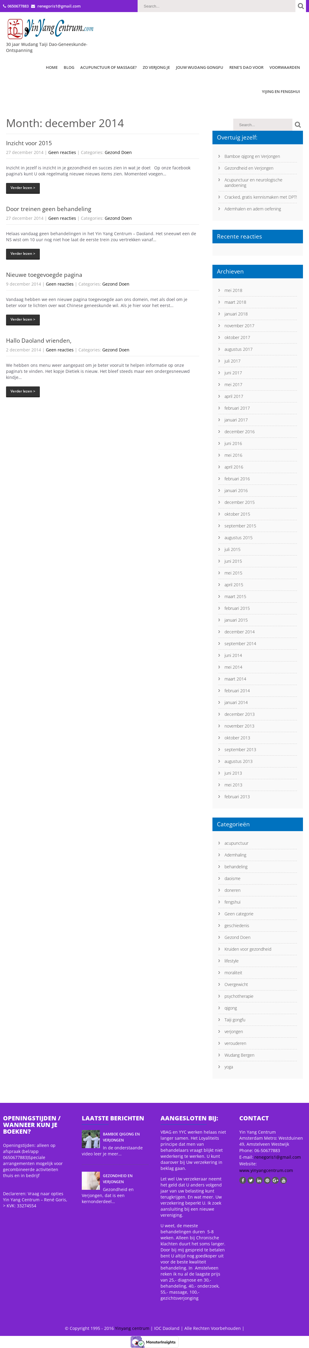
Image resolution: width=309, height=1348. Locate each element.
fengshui (233, 902)
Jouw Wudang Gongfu (199, 67)
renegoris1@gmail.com (277, 1157)
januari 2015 (236, 620)
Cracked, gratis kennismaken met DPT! (261, 197)
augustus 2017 (239, 349)
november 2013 (239, 726)
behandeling (236, 866)
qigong (231, 1008)
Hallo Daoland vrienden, (39, 340)
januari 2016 (236, 490)
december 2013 (240, 714)
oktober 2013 (237, 738)
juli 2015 (233, 549)
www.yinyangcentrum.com (266, 1170)
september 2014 (240, 643)
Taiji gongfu (235, 1020)
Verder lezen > (23, 187)
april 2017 (234, 396)
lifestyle (232, 961)
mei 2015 (233, 573)
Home (52, 67)
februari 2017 (237, 408)
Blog (69, 67)
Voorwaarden (284, 67)
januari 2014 (236, 702)
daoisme (233, 878)
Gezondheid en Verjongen (249, 168)
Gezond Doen (118, 152)
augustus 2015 (239, 537)
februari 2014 (237, 690)
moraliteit (233, 972)
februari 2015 (237, 608)
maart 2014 (235, 679)
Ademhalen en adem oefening (253, 209)
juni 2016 (233, 443)
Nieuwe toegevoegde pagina (44, 275)
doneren (233, 890)
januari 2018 (236, 314)
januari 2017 (236, 420)
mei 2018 (233, 290)
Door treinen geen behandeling (48, 209)
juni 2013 (233, 773)
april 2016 (234, 467)
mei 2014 (233, 667)
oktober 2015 (237, 514)
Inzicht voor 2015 (29, 143)
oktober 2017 (237, 337)
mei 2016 (233, 455)
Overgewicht (236, 984)
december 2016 (240, 431)
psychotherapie (239, 996)
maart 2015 (235, 596)
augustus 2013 (239, 761)
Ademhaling (235, 855)
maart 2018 (235, 302)
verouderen (235, 1043)
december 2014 (240, 632)
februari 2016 (237, 479)
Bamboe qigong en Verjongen (252, 156)
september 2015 (240, 526)
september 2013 (240, 749)
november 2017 (239, 325)
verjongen (234, 1031)
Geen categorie (239, 914)
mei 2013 (233, 785)
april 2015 (234, 585)
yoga (229, 1067)
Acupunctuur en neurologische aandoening (253, 182)
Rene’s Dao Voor (246, 67)
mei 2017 (233, 384)
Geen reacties (62, 152)
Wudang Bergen (239, 1055)
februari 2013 (237, 796)
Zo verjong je (156, 67)
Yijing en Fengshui (281, 91)
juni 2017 (233, 373)
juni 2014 (233, 655)
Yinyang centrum (132, 1328)
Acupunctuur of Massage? (108, 67)
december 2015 (240, 502)
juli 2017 (233, 361)
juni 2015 (233, 561)
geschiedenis (237, 925)
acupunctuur (236, 843)
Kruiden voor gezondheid (248, 949)
